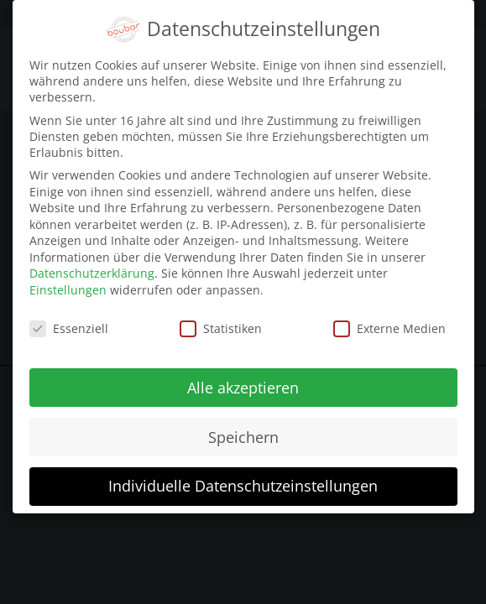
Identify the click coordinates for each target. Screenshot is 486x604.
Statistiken (221, 320)
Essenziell (68, 320)
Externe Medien (389, 320)
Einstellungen (68, 281)
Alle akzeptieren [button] (243, 378)
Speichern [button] (243, 428)
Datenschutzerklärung (91, 265)
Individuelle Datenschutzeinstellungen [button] (243, 477)
